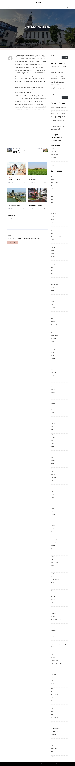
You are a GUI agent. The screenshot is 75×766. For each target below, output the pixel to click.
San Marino (53, 616)
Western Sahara (54, 748)
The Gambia (53, 691)
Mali (51, 488)
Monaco (52, 511)
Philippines (53, 588)
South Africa (53, 641)
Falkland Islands (54, 335)
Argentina (53, 190)
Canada (52, 261)
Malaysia (52, 483)
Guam (52, 369)
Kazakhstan (53, 437)
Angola (52, 185)
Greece (52, 363)
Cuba (52, 293)
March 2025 (53, 151)
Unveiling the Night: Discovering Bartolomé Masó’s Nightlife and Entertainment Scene (57, 83)
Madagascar (53, 477)
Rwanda (52, 610)
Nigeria (52, 551)
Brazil (52, 242)
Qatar (52, 602)
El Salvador (53, 321)
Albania (52, 176)
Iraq (51, 409)
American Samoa (54, 182)
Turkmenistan (54, 714)
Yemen (52, 751)
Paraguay (53, 582)
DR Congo (53, 312)
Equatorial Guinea (55, 324)
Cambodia (53, 256)
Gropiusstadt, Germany (14, 179)
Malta (52, 491)
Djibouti (52, 304)
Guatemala (53, 372)
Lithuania (53, 474)
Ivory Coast (53, 423)
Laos (52, 454)
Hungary (53, 395)
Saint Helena (53, 613)
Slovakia (52, 633)
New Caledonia (54, 539)
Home (9, 7)
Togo (52, 700)
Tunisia (52, 705)
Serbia (52, 627)
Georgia (52, 355)
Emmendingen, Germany (35, 205)
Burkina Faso (53, 247)
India (52, 400)
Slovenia (52, 636)
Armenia (52, 193)
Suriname (53, 668)
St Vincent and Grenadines (56, 663)
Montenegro (53, 517)
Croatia (52, 290)
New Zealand (53, 542)
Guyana (52, 383)
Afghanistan (53, 173)
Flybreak (37, 2)
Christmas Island (54, 276)
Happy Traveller (10, 59)
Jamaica (52, 426)
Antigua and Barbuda (55, 188)
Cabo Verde (53, 253)
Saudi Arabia (53, 622)
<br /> (31, 122)
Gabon (52, 352)
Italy (52, 420)
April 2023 (53, 165)
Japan (52, 429)
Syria (52, 677)
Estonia (52, 329)
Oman (52, 568)
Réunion (52, 605)
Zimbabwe (53, 756)
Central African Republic (56, 264)
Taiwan (52, 680)
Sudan (52, 666)
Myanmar (53, 528)
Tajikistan (53, 683)
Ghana (52, 361)
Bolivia (52, 233)
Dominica (53, 307)
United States (54, 734)
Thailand (53, 688)
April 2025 (53, 148)
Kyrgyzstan (53, 451)
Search (52, 55)
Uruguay (53, 737)
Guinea (52, 378)
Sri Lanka (53, 657)
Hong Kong (53, 392)
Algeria (52, 179)
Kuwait (52, 449)
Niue (52, 554)
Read (24, 182)
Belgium (52, 222)
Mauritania (53, 497)
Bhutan (52, 230)
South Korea (53, 649)
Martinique (53, 494)
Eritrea (52, 327)
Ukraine (52, 722)
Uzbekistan (53, 739)
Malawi (52, 480)
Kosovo (52, 446)
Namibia (52, 531)
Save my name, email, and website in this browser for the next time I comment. (24, 238)
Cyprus (52, 295)
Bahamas (53, 207)
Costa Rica (53, 287)
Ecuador (52, 315)
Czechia (52, 298)
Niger (52, 548)
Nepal (52, 534)
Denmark (53, 301)
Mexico (52, 502)
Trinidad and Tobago (55, 703)
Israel (52, 417)
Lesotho (52, 463)
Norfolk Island (54, 556)
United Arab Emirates (55, 728)
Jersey (52, 432)
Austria (52, 202)
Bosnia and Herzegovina (56, 236)
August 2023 (53, 157)
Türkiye (52, 711)
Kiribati (52, 443)
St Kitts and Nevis (54, 660)
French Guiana (54, 346)
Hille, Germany (33, 179)
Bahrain (52, 210)
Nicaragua (53, 545)
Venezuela (53, 742)
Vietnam (52, 745)
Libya (52, 468)
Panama (52, 576)
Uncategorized (54, 725)
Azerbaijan (53, 205)
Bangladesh (53, 213)
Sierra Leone (53, 630)
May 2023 (53, 162)
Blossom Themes (48, 763)
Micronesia (53, 505)
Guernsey (53, 375)
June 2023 (53, 160)
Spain (52, 654)
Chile (52, 270)
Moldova (52, 508)
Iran (51, 406)
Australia (52, 199)
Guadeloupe (53, 366)
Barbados (53, 216)
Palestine (53, 573)
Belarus (52, 219)
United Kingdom (54, 731)
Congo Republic (54, 284)
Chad (52, 267)
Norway (52, 565)
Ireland (52, 412)
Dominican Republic (55, 310)
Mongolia (53, 514)
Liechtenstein (53, 471)
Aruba (52, 196)
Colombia (53, 281)
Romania (53, 607)
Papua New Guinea (55, 579)
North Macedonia (54, 562)
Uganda (52, 720)
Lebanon (53, 460)
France (52, 344)
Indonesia (53, 403)
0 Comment (41, 33)
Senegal (52, 624)
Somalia (52, 639)
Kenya (52, 440)
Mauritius (53, 500)
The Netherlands (54, 694)
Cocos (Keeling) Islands (55, 278)
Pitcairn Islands (54, 590)
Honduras (53, 389)
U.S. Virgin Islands (54, 717)
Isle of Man (53, 415)
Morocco (52, 522)
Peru (52, 585)
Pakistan (52, 571)
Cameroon (53, 259)
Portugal (53, 596)
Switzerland (53, 674)
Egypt (52, 318)
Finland (52, 341)
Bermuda (53, 227)
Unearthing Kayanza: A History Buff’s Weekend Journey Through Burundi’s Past (59, 68)
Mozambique (53, 525)
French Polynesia (54, 349)
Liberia (52, 466)
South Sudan (53, 651)
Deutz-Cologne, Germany (14, 205)
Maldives (52, 485)
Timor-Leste (53, 697)
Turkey (52, 708)
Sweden (52, 671)
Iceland (52, 398)
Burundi (52, 250)
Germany (10, 177)
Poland (52, 593)
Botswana (53, 239)
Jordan (52, 434)
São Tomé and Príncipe (56, 619)
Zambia (52, 754)
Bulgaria (52, 244)
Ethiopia (52, 332)
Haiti (52, 386)
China (52, 273)
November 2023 (54, 154)
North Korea (53, 559)
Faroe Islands (53, 338)
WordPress (60, 763)
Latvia (52, 457)
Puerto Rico (53, 599)
